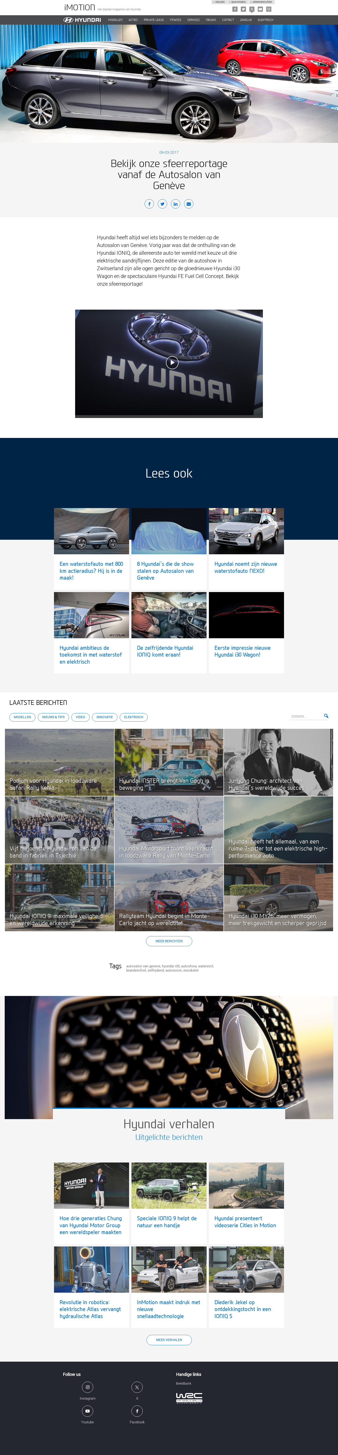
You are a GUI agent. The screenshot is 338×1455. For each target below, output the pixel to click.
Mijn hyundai (238, 2)
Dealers (219, 2)
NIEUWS (211, 20)
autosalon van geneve (143, 966)
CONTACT (228, 20)
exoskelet (191, 970)
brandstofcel (136, 970)
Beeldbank (183, 1383)
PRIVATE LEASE (154, 20)
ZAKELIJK (246, 20)
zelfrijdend (156, 970)
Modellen (22, 717)
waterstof (205, 966)
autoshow (188, 966)
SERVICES (193, 20)
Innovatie (104, 717)
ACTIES (133, 20)
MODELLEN (115, 20)
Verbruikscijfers (262, 2)
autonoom (173, 970)
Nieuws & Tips (53, 717)
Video (80, 717)
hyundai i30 (171, 966)
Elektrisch (265, 20)
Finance (175, 20)
